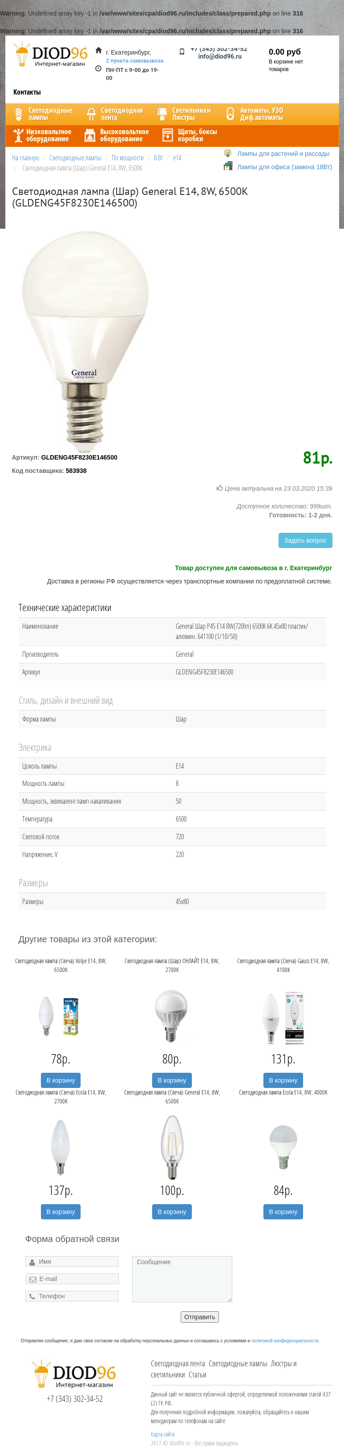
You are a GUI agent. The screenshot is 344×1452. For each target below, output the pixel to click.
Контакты (27, 92)
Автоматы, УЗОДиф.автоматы (253, 113)
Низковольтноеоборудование (41, 135)
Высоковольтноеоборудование (115, 135)
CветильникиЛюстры (182, 113)
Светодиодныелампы (41, 113)
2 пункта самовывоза (134, 60)
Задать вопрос (305, 540)
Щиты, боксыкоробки (188, 135)
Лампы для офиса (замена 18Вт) (285, 167)
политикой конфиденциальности (285, 1340)
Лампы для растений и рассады (284, 153)
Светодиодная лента (178, 1363)
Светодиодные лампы (238, 1363)
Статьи (197, 1374)
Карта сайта (162, 1434)
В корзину (61, 1080)
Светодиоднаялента (113, 113)
